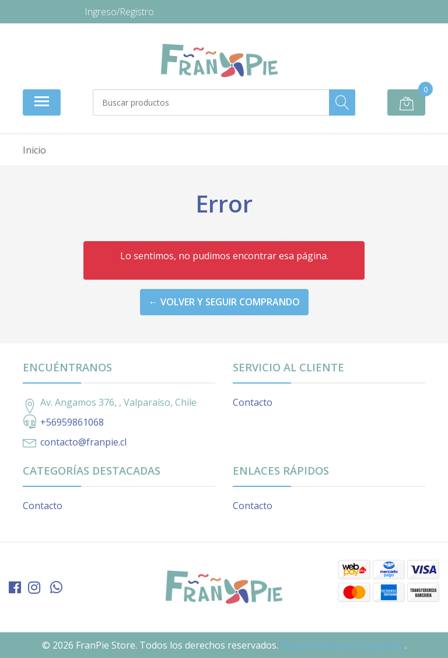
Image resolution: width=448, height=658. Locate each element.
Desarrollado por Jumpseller (343, 645)
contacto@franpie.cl (83, 442)
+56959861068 (72, 422)
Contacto (252, 402)
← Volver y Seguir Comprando (224, 301)
